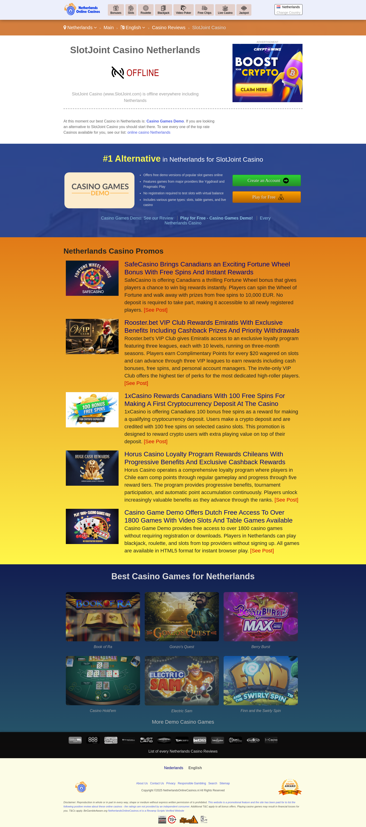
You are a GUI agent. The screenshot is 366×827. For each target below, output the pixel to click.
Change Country (288, 12)
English (132, 27)
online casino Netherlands (148, 132)
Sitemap (224, 783)
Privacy (170, 783)
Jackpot (244, 12)
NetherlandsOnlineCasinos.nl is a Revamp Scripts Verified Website (146, 810)
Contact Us (157, 783)
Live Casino (225, 12)
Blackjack (163, 12)
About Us (142, 783)
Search (212, 783)
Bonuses (115, 12)
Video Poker (183, 12)
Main (109, 27)
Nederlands (173, 768)
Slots (131, 12)
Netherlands (80, 27)
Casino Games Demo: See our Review (137, 225)
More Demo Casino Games (183, 722)
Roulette (146, 12)
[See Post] (156, 310)
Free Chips (204, 12)
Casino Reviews (168, 27)
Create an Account (271, 181)
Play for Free (271, 196)
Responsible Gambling (192, 783)
